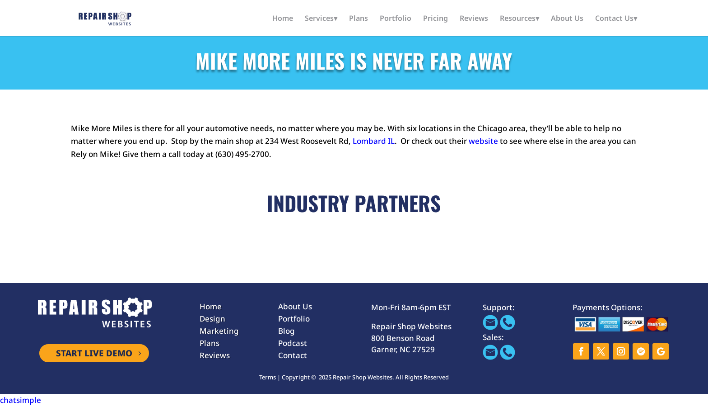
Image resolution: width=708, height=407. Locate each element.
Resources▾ (519, 19)
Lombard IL (374, 141)
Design (212, 318)
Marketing (219, 331)
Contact (292, 355)
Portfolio (395, 19)
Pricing (435, 19)
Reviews (474, 19)
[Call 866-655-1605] (507, 327)
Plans (358, 19)
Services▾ (321, 19)
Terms (267, 377)
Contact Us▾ (616, 19)
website (483, 141)
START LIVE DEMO (94, 353)
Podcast (292, 343)
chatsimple (20, 400)
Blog (286, 331)
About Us (567, 19)
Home (282, 19)
